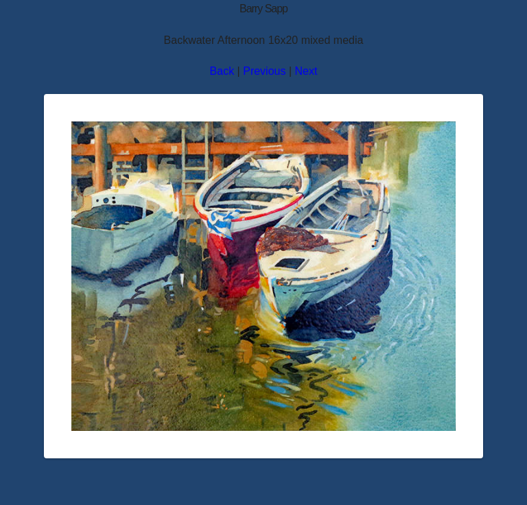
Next (306, 71)
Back (222, 71)
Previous (264, 71)
